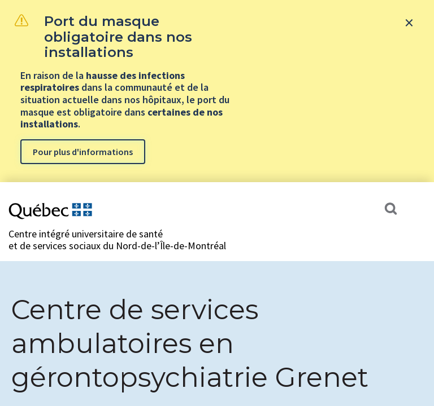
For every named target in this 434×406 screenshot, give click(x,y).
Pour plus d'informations (83, 151)
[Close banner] (409, 23)
